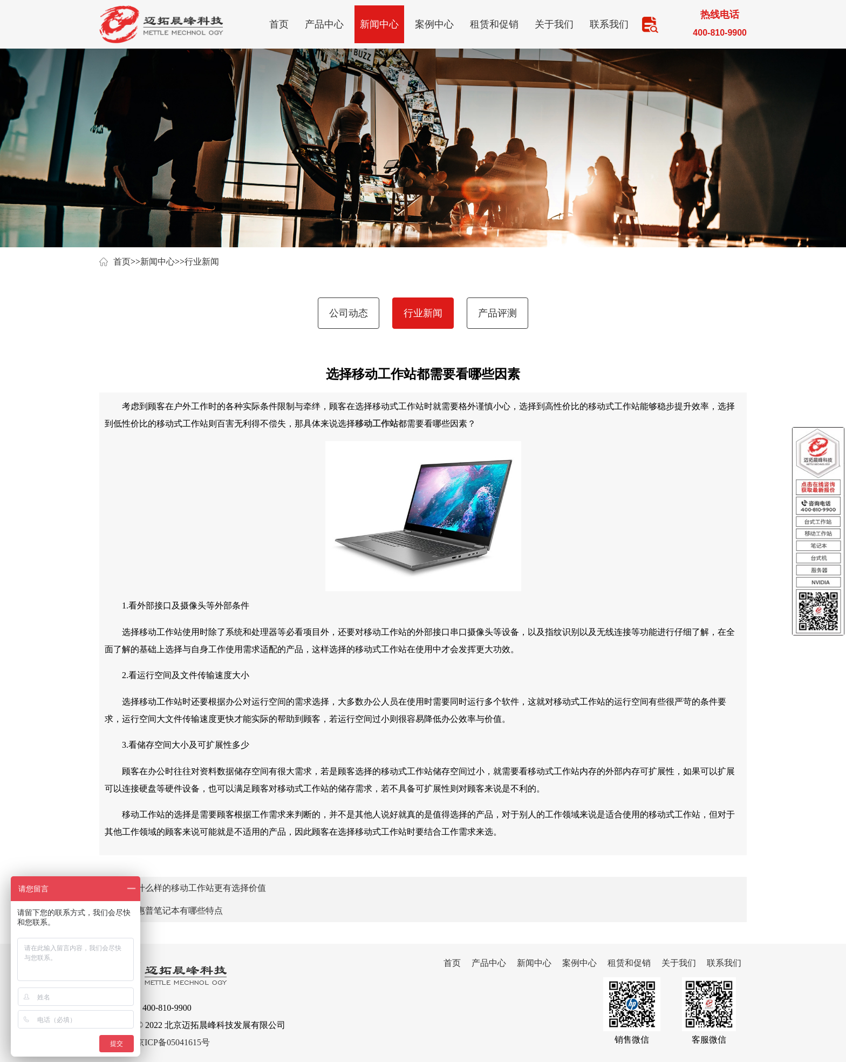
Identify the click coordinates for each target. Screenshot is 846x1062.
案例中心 (434, 24)
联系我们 (609, 24)
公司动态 (348, 313)
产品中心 (324, 24)
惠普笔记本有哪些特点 (180, 910)
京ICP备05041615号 (173, 1042)
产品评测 (497, 313)
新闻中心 (379, 24)
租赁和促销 (494, 24)
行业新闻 (202, 261)
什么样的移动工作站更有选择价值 (201, 887)
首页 (279, 24)
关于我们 (554, 24)
